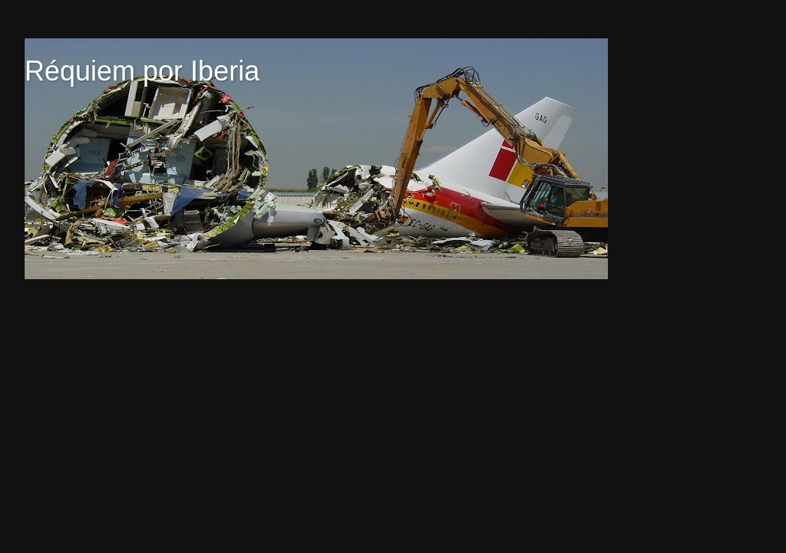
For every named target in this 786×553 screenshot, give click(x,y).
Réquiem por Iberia (142, 71)
